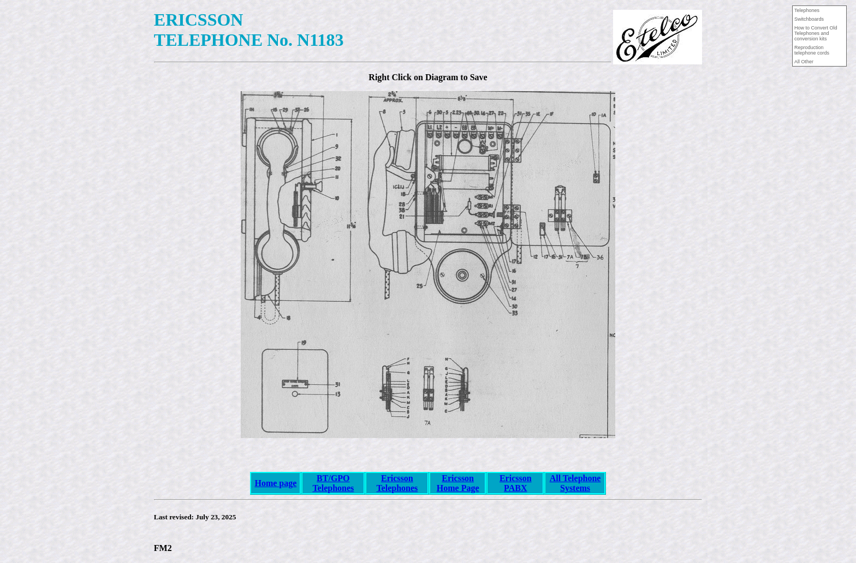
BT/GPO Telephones (333, 483)
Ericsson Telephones (397, 483)
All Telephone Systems (575, 483)
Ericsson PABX (516, 483)
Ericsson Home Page (458, 483)
